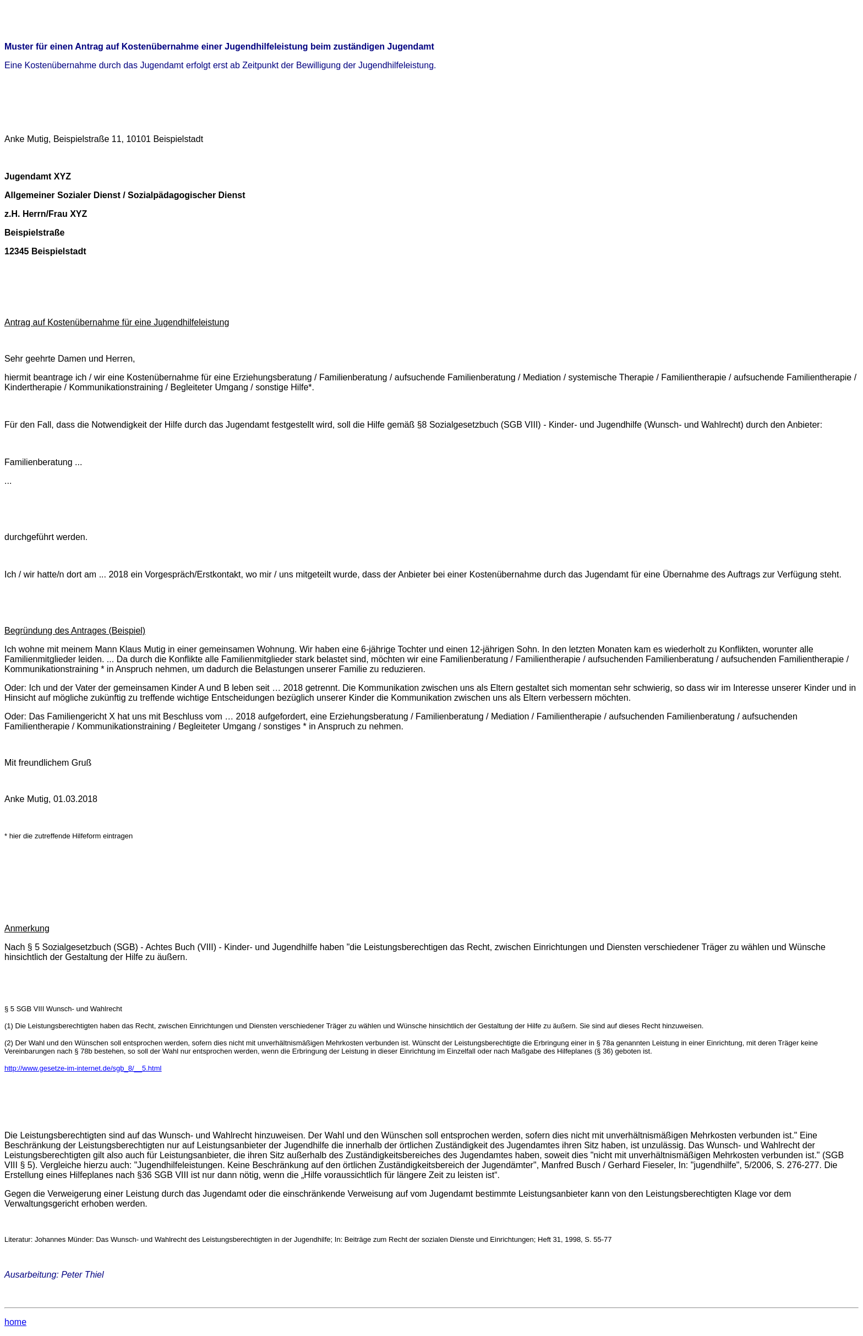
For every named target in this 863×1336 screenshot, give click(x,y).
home (15, 1322)
